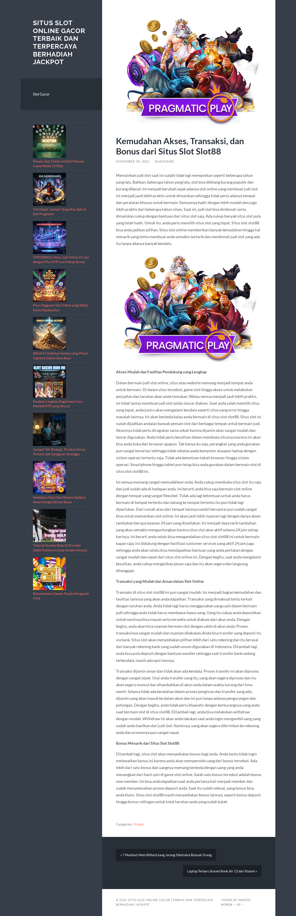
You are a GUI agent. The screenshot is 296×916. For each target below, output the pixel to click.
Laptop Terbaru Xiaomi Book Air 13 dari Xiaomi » (222, 871)
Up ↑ (240, 904)
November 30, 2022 (133, 161)
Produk (139, 824)
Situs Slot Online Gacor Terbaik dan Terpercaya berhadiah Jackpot (59, 42)
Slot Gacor (41, 94)
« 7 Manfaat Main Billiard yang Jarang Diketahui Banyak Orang (166, 855)
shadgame (164, 161)
